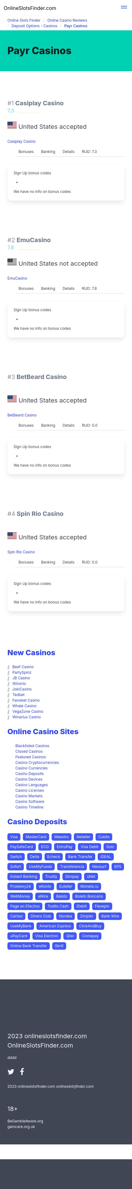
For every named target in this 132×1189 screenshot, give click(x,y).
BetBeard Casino (22, 415)
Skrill (59, 945)
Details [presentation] (69, 151)
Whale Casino (24, 705)
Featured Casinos (30, 757)
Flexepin (102, 906)
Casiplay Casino (21, 141)
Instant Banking (23, 876)
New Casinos (31, 652)
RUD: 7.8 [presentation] (89, 288)
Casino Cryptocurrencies (37, 762)
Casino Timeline (29, 807)
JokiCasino (22, 689)
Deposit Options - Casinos (34, 26)
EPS (117, 866)
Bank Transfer (80, 856)
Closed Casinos (29, 751)
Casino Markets (29, 796)
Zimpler (86, 916)
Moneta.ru (89, 886)
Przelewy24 (20, 886)
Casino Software (29, 801)
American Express (55, 926)
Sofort (15, 866)
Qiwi (70, 936)
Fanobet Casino (26, 700)
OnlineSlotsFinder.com (30, 8)
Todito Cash (58, 906)
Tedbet (18, 694)
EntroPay (65, 846)
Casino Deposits (29, 773)
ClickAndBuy (90, 926)
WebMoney (20, 896)
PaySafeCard (21, 846)
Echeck (53, 856)
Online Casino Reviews (67, 20)
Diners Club (41, 916)
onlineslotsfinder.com (75, 1086)
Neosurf (99, 866)
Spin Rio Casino (21, 552)
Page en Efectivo (25, 906)
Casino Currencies (31, 768)
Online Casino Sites (43, 731)
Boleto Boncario (89, 896)
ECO (45, 846)
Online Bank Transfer (28, 945)
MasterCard (36, 836)
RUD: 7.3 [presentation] (89, 151)
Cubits (103, 836)
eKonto (45, 886)
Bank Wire (110, 916)
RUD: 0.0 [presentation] (89, 425)
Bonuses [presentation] (26, 151)
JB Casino (21, 678)
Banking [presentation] (48, 151)
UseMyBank (20, 926)
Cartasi (16, 916)
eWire (43, 896)
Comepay (90, 936)
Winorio (19, 683)
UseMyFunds (40, 866)
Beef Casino (23, 666)
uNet (91, 876)
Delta (34, 856)
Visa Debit (89, 846)
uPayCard (18, 936)
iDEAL (105, 856)
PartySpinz (22, 672)
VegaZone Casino (27, 711)
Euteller (65, 886)
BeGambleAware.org (25, 1121)
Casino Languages (31, 784)
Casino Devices (29, 779)
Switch (16, 856)
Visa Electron (46, 936)
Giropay (72, 876)
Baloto (61, 896)
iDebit (82, 906)
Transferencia (72, 866)
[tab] (26, 151)
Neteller (83, 836)
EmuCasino (17, 278)
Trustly (51, 876)
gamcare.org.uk (21, 1126)
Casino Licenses (29, 790)
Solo (110, 846)
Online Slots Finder (23, 20)
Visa (14, 836)
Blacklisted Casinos (32, 745)
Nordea (65, 916)
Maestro (61, 836)
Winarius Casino (26, 717)
